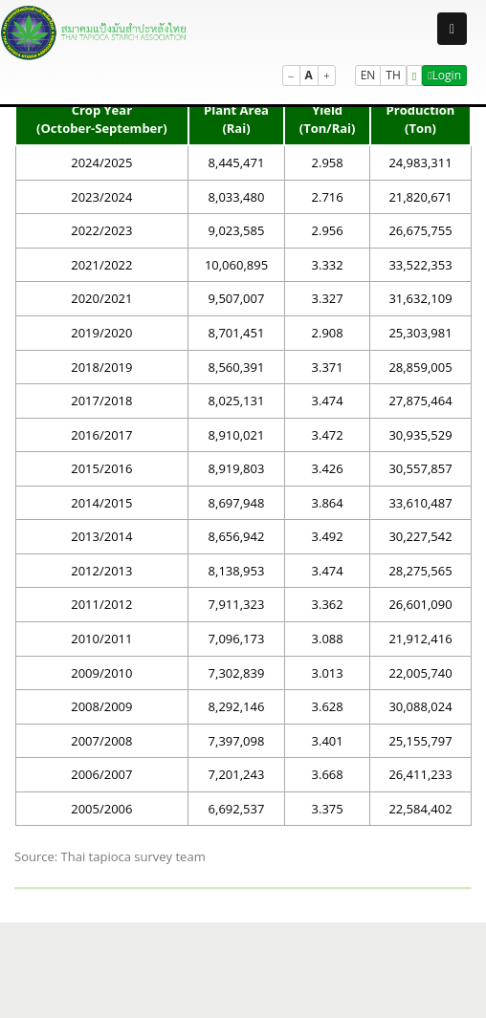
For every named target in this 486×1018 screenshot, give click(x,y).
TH (393, 75)
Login (444, 75)
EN (368, 75)
